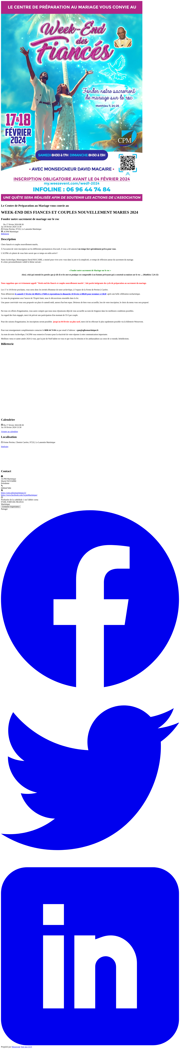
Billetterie (5, 234)
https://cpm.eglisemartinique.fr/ (13, 493)
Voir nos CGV (26, 1047)
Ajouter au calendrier (9, 431)
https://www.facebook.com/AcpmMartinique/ (19, 495)
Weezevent (16, 1047)
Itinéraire (4, 447)
